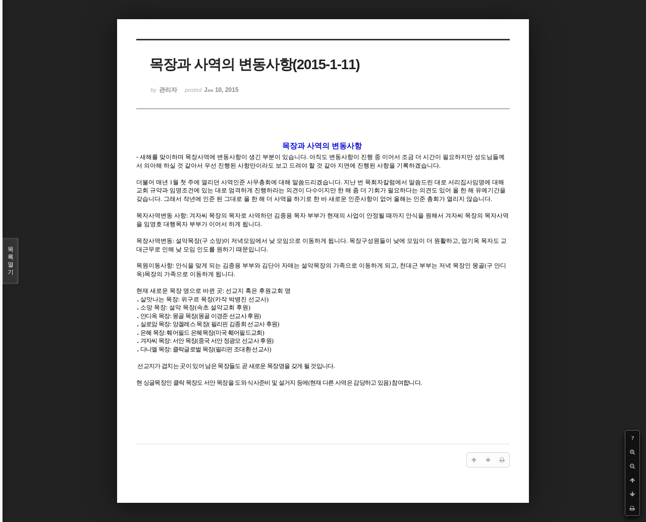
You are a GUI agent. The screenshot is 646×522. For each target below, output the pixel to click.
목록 (11, 261)
